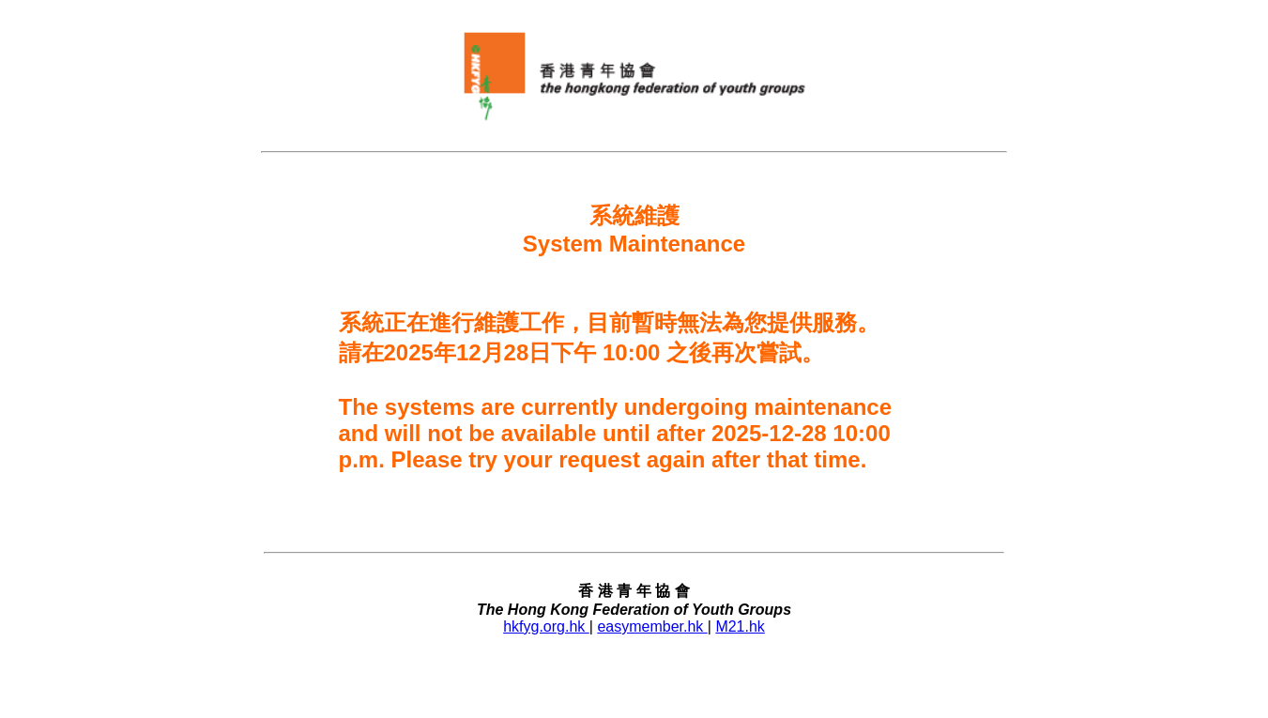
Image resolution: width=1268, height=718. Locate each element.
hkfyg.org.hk (546, 626)
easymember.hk (652, 626)
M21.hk (739, 626)
